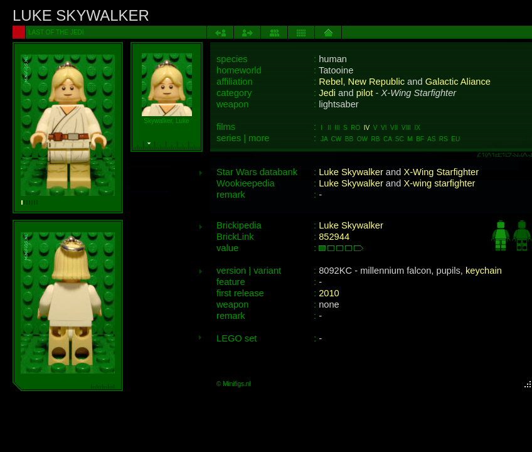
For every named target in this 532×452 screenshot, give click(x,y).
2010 (329, 293)
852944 (334, 237)
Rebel (331, 82)
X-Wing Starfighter (441, 172)
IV (367, 127)
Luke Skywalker (351, 172)
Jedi (327, 93)
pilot (364, 93)
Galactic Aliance (458, 82)
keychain (484, 271)
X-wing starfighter (439, 183)
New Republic (376, 82)
